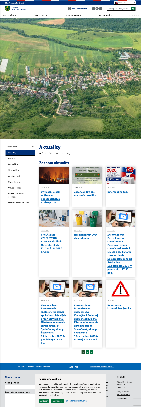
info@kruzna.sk (123, 392)
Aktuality (12, 152)
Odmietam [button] (57, 401)
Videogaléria (13, 170)
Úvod (42, 153)
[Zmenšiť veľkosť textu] (93, 8)
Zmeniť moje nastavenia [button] (76, 401)
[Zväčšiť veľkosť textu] (100, 8)
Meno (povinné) (12, 382)
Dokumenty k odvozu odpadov (17, 195)
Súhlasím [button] (44, 401)
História (11, 158)
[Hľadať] (133, 9)
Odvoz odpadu (14, 187)
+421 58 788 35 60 (123, 394)
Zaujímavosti (14, 176)
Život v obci (12, 146)
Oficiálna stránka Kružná (15, 3)
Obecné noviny (14, 182)
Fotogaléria (13, 164)
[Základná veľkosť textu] (97, 8)
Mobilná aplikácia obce (18, 202)
